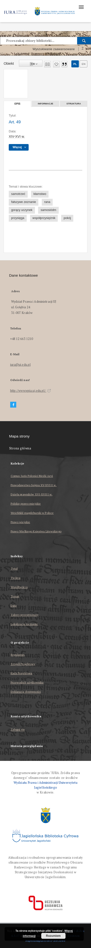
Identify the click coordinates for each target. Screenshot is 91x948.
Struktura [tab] (73, 103)
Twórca (16, 578)
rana (47, 202)
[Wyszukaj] (84, 41)
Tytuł (14, 568)
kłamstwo (39, 194)
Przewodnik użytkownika (27, 682)
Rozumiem (53, 936)
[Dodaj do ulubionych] (56, 64)
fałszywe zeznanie (23, 202)
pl (75, 64)
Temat (15, 596)
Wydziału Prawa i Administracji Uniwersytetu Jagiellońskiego (45, 785)
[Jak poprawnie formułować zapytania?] (82, 49)
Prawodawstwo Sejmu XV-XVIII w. (34, 485)
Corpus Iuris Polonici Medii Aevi (32, 476)
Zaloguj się (18, 729)
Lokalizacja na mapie (24, 624)
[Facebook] (13, 405)
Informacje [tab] (45, 103)
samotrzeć (18, 194)
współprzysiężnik (44, 218)
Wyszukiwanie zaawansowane (54, 49)
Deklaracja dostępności (26, 691)
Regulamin (18, 654)
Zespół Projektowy (23, 664)
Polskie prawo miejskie (26, 503)
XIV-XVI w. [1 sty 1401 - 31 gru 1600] (17, 136)
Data (14, 605)
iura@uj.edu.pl (20, 365)
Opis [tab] (17, 103)
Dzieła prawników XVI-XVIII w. (31, 494)
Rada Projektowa (22, 673)
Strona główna (20, 448)
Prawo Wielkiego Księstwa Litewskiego (36, 531)
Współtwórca (19, 587)
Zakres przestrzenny (24, 615)
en (83, 64)
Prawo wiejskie (20, 522)
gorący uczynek (22, 210)
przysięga (17, 218)
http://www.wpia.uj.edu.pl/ (30, 391)
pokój (67, 218)
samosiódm (48, 210)
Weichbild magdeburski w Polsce (32, 513)
